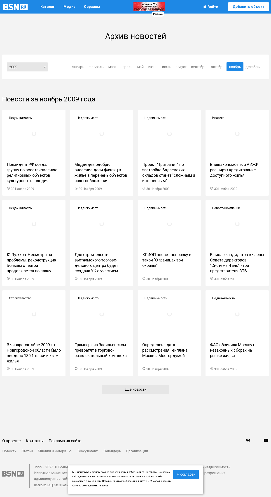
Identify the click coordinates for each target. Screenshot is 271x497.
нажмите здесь (99, 485)
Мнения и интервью (55, 451)
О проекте (11, 440)
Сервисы (92, 7)
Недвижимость (20, 118)
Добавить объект (248, 7)
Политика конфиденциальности (54, 485)
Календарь (112, 451)
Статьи (27, 451)
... (45, 66)
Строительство (20, 298)
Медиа (69, 7)
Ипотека (218, 118)
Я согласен (186, 474)
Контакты (35, 440)
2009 (13, 67)
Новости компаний (226, 208)
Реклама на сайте (65, 440)
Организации (137, 451)
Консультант (87, 451)
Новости (9, 451)
